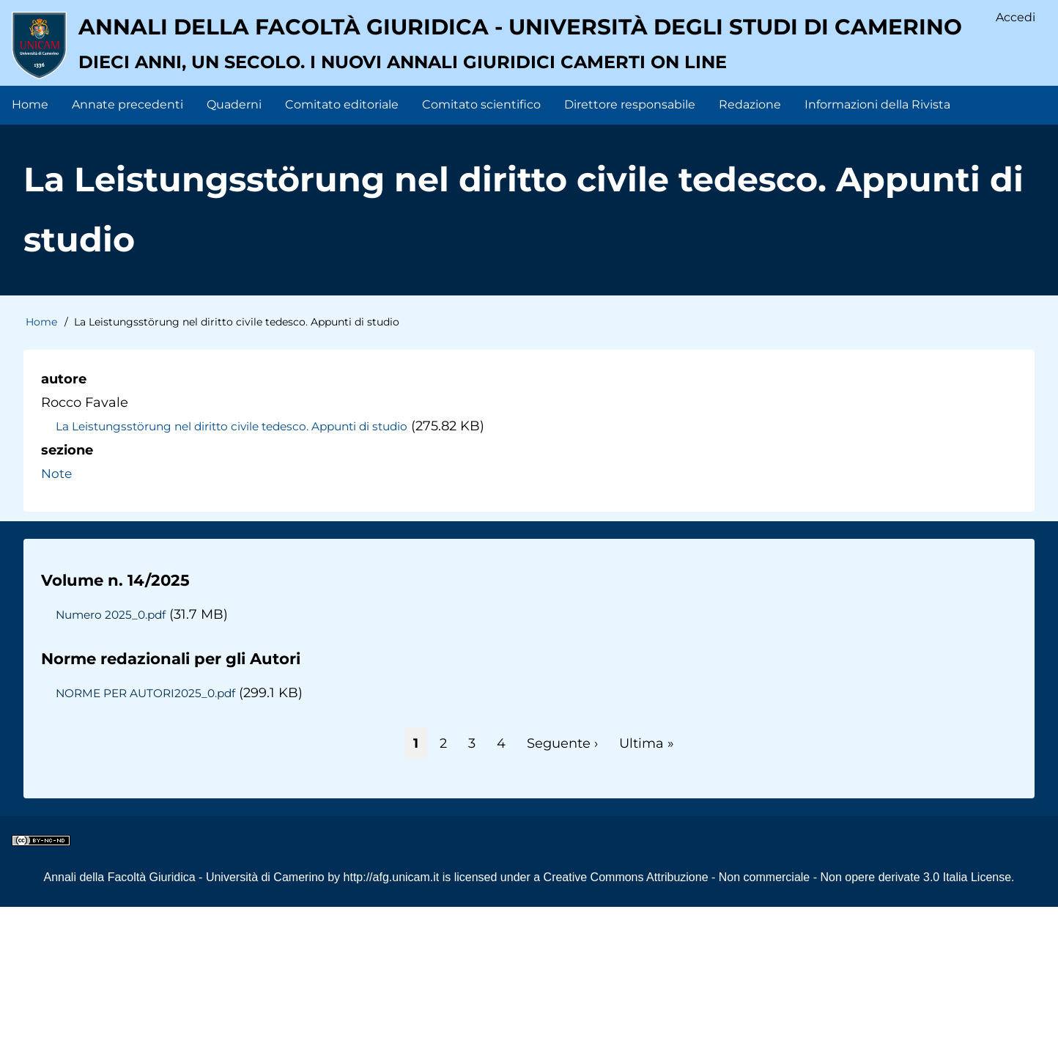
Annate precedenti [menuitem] (127, 238)
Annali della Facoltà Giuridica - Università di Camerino (183, 1010)
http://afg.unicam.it (392, 1010)
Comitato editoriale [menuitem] (342, 238)
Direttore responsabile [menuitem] (629, 238)
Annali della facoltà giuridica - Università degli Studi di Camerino (479, 142)
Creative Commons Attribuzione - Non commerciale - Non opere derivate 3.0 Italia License (778, 1010)
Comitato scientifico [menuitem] (481, 238)
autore (63, 512)
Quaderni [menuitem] (234, 238)
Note (57, 607)
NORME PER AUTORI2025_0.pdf (151, 827)
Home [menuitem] (30, 238)
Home (41, 456)
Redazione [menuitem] (750, 238)
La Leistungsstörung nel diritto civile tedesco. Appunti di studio (243, 560)
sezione (67, 583)
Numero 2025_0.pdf (113, 747)
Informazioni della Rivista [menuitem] (877, 238)
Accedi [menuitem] (1015, 19)
